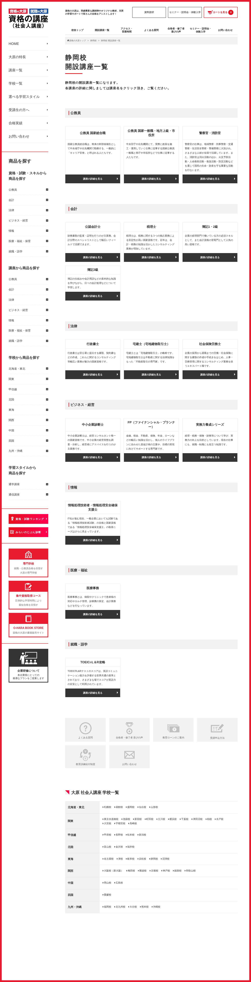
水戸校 (219, 819)
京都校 (154, 870)
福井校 (130, 846)
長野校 (119, 834)
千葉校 (184, 819)
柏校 (209, 819)
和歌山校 (191, 870)
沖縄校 (156, 906)
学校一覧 (15, 83)
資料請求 (149, 12)
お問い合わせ (19, 136)
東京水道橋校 (111, 819)
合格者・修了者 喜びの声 (129, 737)
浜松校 (142, 858)
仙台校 (142, 807)
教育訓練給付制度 (85, 764)
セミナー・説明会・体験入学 (185, 12)
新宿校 (138, 819)
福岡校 (107, 906)
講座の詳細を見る (92, 178)
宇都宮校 (120, 823)
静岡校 (93, 40)
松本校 (130, 834)
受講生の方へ (19, 110)
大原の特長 (17, 57)
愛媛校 (107, 894)
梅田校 (131, 870)
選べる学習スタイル (24, 97)
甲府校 (107, 834)
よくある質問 (151, 30)
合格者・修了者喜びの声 (176, 30)
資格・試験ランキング (30, 518)
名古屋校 (109, 858)
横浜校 (173, 819)
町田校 (149, 819)
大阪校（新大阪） (113, 870)
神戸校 (166, 870)
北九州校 (120, 906)
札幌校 (107, 807)
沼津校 (165, 858)
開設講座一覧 (102, 30)
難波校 (143, 870)
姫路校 (178, 870)
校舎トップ (77, 30)
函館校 (119, 807)
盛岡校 (130, 807)
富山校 (107, 846)
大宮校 (107, 823)
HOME (14, 44)
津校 (120, 858)
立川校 (161, 819)
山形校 (154, 807)
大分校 (133, 906)
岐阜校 (130, 858)
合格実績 (15, 123)
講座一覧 (15, 70)
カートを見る (220, 12)
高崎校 (133, 823)
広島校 (119, 882)
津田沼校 (198, 819)
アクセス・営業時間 (127, 30)
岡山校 (107, 882)
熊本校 (145, 906)
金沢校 (119, 846)
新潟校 (142, 834)
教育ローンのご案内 (173, 737)
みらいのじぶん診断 (28, 532)
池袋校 (126, 819)
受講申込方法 (217, 737)
